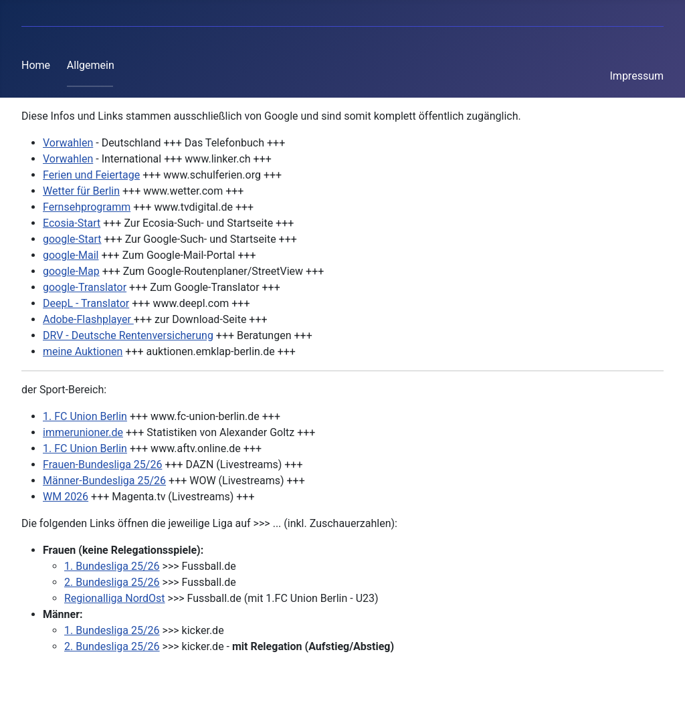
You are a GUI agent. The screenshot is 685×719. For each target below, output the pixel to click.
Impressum (637, 76)
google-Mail (70, 255)
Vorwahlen (68, 142)
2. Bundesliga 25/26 (112, 582)
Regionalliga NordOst (114, 598)
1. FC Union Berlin (85, 416)
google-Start (72, 239)
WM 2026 (65, 496)
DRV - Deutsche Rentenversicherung (128, 335)
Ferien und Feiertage (91, 175)
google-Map (71, 271)
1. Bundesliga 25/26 (112, 566)
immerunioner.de (83, 432)
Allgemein (90, 65)
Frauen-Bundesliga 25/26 (102, 464)
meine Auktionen (82, 351)
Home (35, 65)
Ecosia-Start (71, 223)
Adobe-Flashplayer (88, 319)
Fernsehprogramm (86, 207)
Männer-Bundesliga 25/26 (104, 480)
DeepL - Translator (86, 303)
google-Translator (84, 287)
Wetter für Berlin (81, 191)
